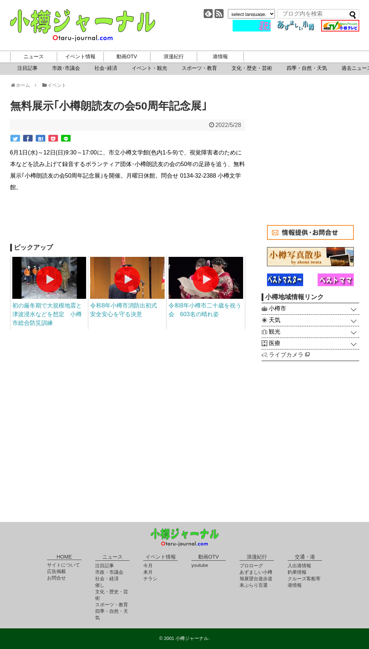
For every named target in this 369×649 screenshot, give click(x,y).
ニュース (34, 56)
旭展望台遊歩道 (255, 578)
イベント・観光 (149, 68)
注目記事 (27, 68)
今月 (148, 565)
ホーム (22, 85)
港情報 (220, 56)
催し (100, 585)
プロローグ (251, 565)
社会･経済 (105, 68)
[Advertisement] (127, 218)
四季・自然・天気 (307, 68)
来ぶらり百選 (253, 585)
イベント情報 (80, 56)
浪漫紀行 (174, 56)
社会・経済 (107, 578)
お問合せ (56, 578)
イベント (53, 85)
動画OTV (126, 56)
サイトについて (63, 565)
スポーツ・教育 (199, 68)
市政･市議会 (66, 68)
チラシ (150, 578)
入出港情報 (299, 565)
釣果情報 (297, 572)
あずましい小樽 (255, 572)
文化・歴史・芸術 (252, 68)
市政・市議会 (109, 572)
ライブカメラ (289, 355)
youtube (199, 565)
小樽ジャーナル (82, 25)
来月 (148, 572)
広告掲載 (56, 571)
